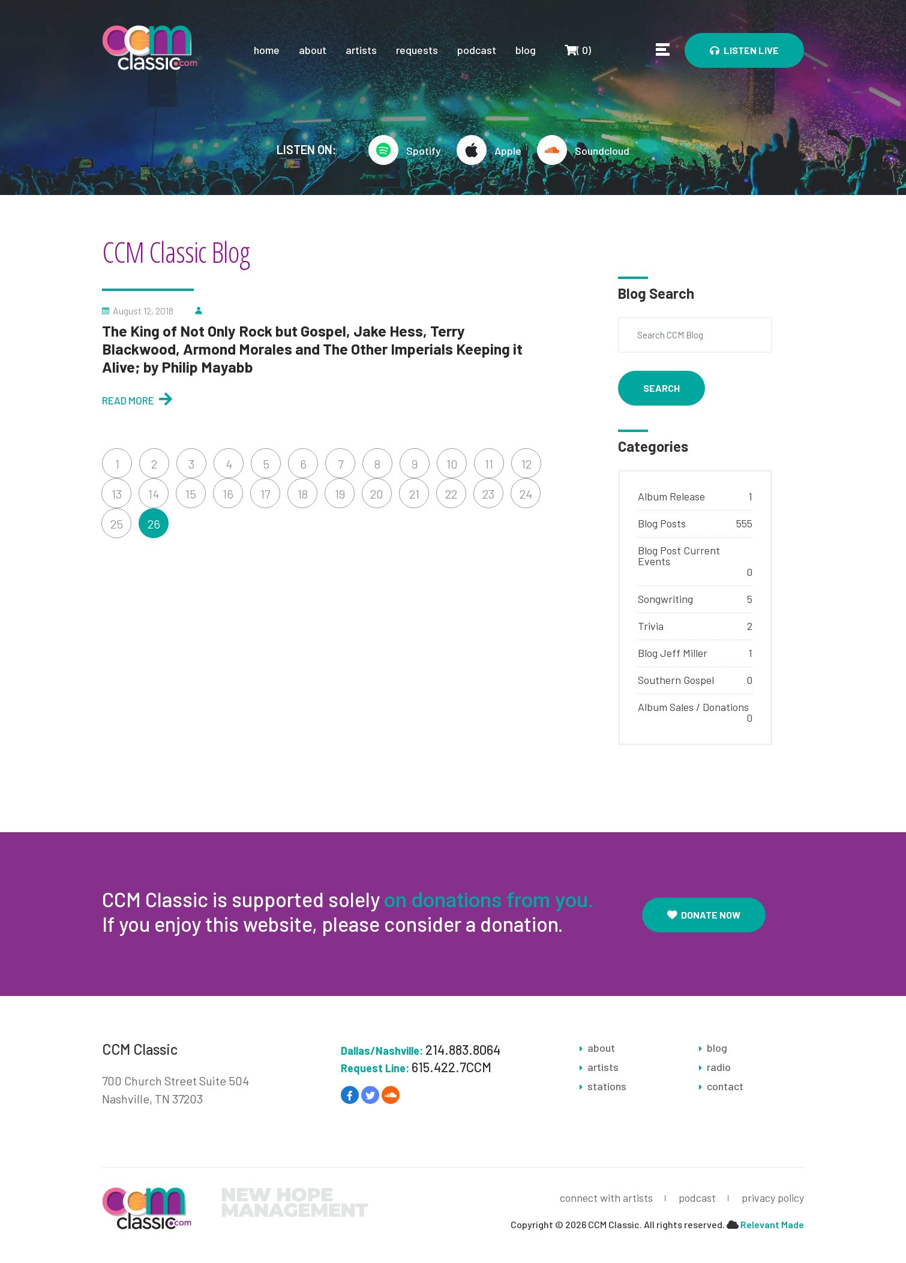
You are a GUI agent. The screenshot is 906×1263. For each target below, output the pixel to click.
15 (190, 494)
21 (414, 494)
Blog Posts (662, 523)
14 (153, 494)
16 (228, 494)
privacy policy (773, 1197)
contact (725, 1086)
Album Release (671, 496)
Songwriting (665, 598)
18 (303, 494)
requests (417, 49)
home (267, 49)
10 (452, 464)
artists (361, 49)
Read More (137, 398)
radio (719, 1066)
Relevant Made (772, 1224)
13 (117, 494)
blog (525, 49)
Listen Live (744, 50)
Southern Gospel (676, 679)
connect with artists (606, 1197)
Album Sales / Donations (693, 706)
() (577, 49)
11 (489, 464)
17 (265, 494)
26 (154, 524)
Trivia (651, 625)
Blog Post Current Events (679, 555)
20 (376, 494)
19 (340, 494)
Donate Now (703, 914)
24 (526, 494)
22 (451, 494)
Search (661, 388)
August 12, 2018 (143, 311)
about (312, 49)
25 (116, 524)
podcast (476, 49)
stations (606, 1086)
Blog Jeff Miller (672, 652)
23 (488, 494)
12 (526, 464)
